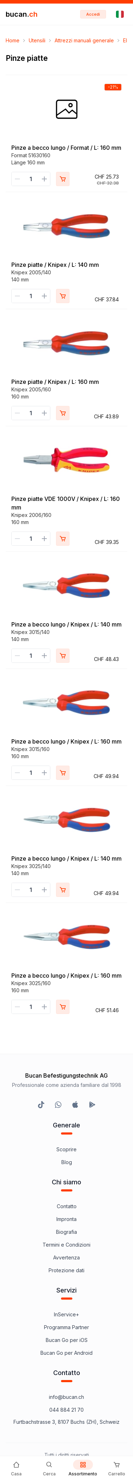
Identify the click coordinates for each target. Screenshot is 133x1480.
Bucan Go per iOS (67, 1340)
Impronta (66, 1219)
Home (13, 40)
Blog (66, 1162)
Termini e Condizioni (66, 1245)
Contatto (67, 1206)
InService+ (66, 1314)
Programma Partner (66, 1327)
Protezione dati (66, 1270)
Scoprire (66, 1149)
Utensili (37, 40)
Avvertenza (66, 1257)
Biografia (66, 1232)
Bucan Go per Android (66, 1353)
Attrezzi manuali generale (84, 40)
